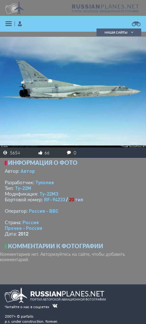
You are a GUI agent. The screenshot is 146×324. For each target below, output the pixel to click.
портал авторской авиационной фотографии (105, 11)
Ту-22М (23, 188)
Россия (31, 222)
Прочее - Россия (23, 228)
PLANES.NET (106, 6)
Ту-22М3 (48, 194)
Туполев (44, 182)
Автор (28, 171)
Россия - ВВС (43, 211)
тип (79, 199)
